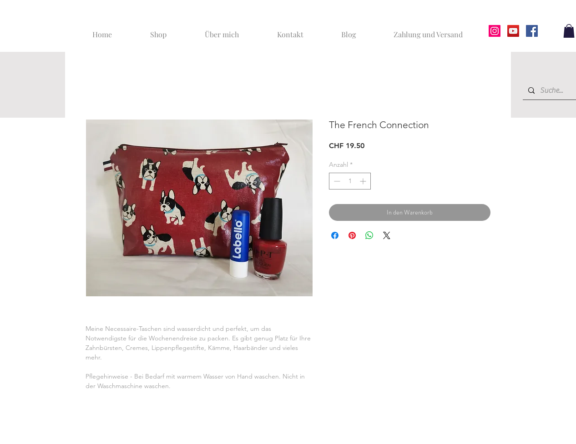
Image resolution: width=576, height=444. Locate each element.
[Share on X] (386, 235)
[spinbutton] (350, 181)
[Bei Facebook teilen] (334, 235)
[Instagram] (494, 31)
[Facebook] (532, 31)
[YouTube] (513, 31)
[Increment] (363, 181)
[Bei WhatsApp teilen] (369, 235)
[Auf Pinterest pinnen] (352, 235)
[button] (569, 31)
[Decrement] (336, 181)
